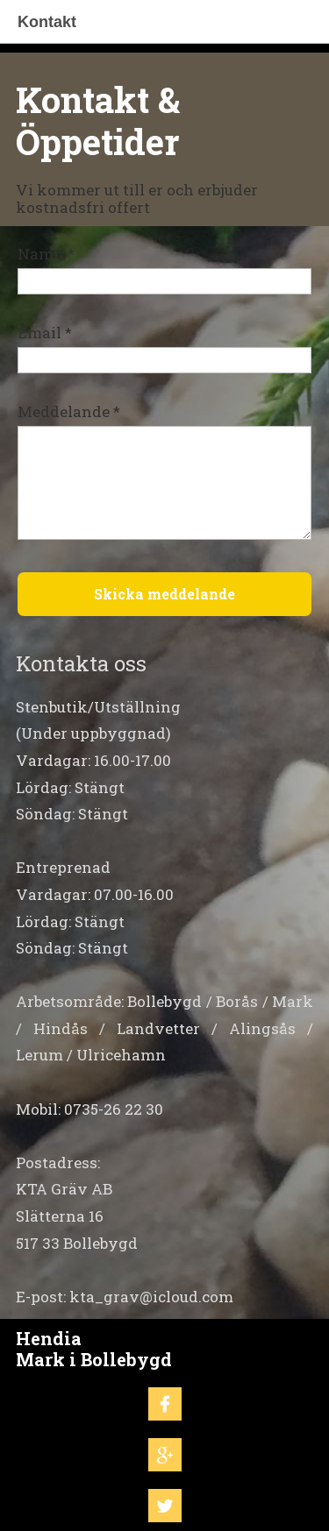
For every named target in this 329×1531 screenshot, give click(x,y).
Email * (45, 333)
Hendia (49, 1338)
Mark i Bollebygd (94, 1359)
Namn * (46, 254)
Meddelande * (69, 411)
